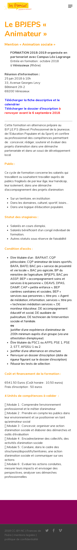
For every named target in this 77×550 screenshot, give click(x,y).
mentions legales (24, 535)
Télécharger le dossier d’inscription (31, 108)
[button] (70, 6)
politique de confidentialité (21, 539)
